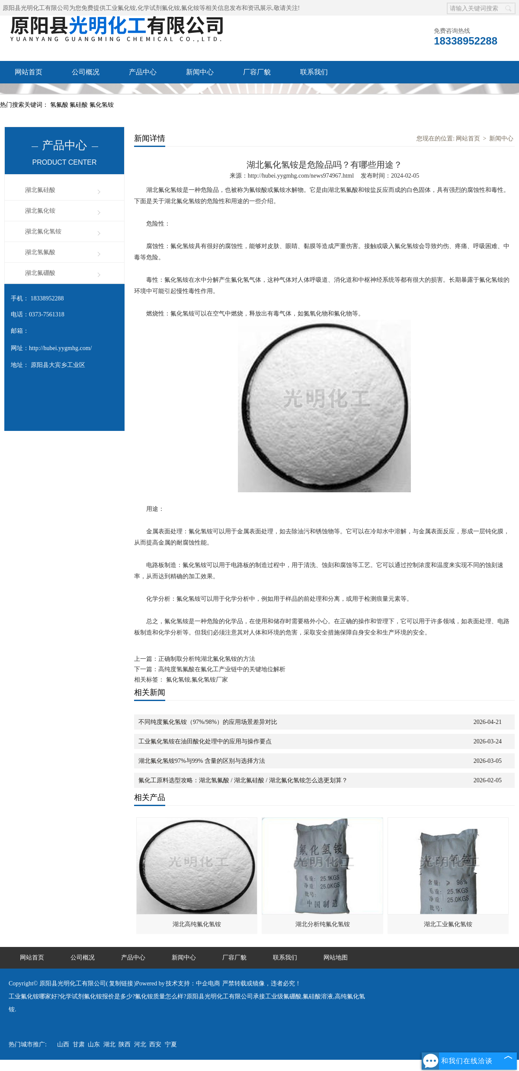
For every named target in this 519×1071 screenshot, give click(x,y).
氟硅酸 (80, 105)
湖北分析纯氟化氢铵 (322, 924)
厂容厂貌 (257, 72)
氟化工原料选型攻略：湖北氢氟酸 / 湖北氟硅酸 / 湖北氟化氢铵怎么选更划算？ (243, 780)
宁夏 (171, 1044)
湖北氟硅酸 (40, 190)
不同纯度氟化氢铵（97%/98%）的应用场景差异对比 (207, 722)
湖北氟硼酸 (40, 273)
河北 (140, 1044)
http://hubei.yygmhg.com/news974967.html (301, 175)
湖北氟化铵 (40, 210)
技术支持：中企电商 (193, 983)
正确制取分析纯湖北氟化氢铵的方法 (206, 659)
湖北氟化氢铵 (43, 231)
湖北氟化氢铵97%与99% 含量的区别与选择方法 (201, 761)
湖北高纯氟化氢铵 (197, 924)
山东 (94, 1044)
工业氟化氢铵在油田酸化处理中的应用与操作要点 (205, 741)
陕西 (125, 1044)
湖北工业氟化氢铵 (448, 924)
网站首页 (28, 72)
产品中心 (143, 72)
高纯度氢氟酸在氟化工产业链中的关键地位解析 (221, 669)
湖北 (109, 1044)
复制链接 (121, 983)
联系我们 (314, 72)
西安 (155, 1044)
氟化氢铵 (102, 105)
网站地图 (336, 957)
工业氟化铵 (121, 8)
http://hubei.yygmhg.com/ (60, 348)
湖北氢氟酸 (40, 252)
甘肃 (79, 1044)
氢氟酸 (60, 105)
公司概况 (85, 72)
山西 (63, 1044)
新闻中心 (200, 72)
